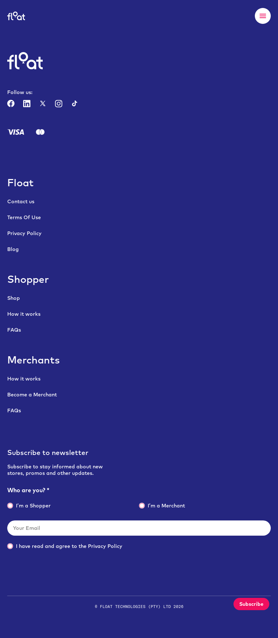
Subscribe (251, 604)
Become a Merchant (32, 394)
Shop (13, 298)
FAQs (14, 330)
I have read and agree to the (64, 546)
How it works (24, 314)
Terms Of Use (24, 217)
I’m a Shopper (29, 505)
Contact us (20, 201)
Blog (13, 249)
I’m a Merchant (162, 505)
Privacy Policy (24, 233)
